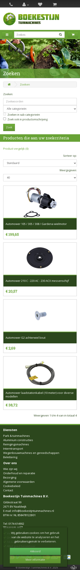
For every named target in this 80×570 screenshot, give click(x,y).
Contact (8, 490)
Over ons (10, 463)
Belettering (10, 457)
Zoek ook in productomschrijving (25, 119)
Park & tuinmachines (16, 436)
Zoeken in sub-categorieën (21, 115)
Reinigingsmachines (16, 444)
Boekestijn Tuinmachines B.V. (26, 496)
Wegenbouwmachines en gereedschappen (31, 453)
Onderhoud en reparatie (19, 473)
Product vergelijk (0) (15, 149)
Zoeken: (8, 94)
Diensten (10, 430)
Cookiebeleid (11, 486)
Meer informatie (35, 559)
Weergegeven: (68, 170)
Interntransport (13, 448)
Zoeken (25, 84)
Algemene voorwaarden (19, 482)
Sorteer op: (70, 156)
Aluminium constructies (18, 440)
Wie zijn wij (10, 469)
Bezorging (9, 477)
